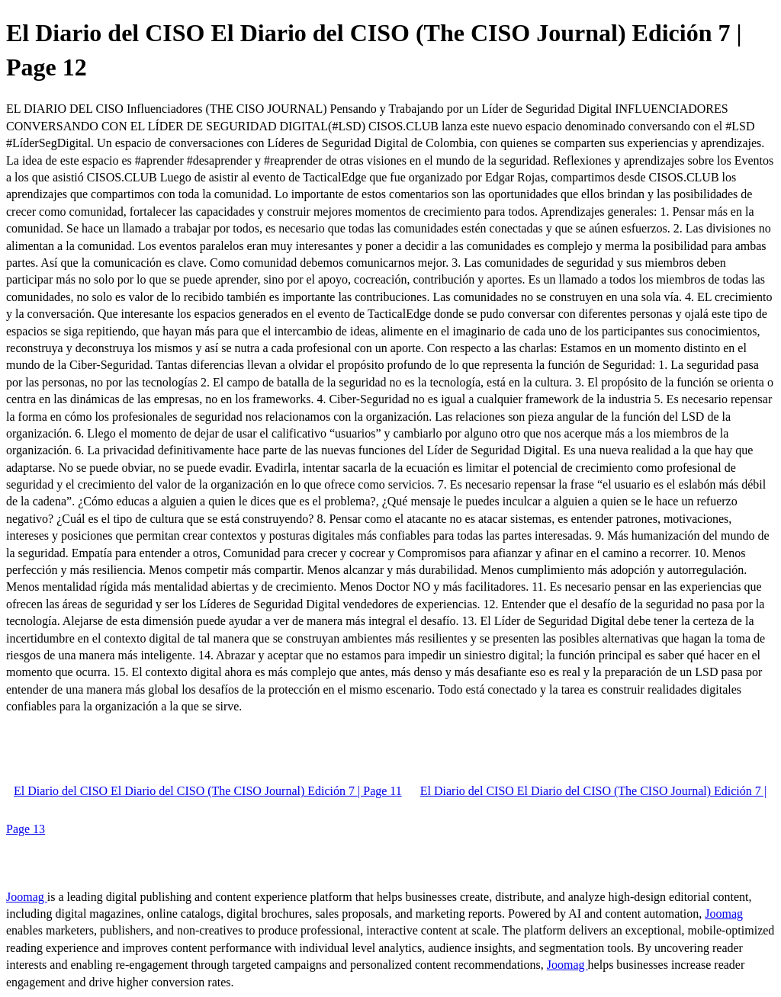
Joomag (26, 896)
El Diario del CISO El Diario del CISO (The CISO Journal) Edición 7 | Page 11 (208, 790)
